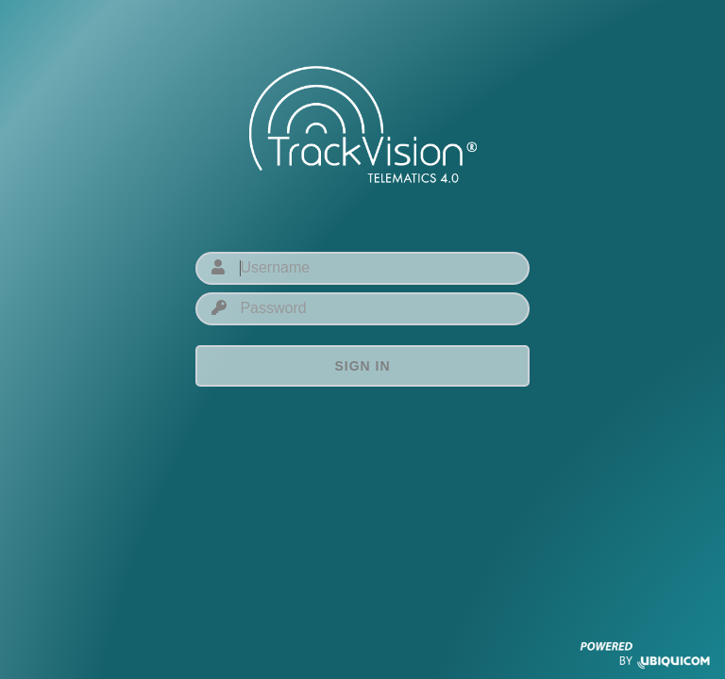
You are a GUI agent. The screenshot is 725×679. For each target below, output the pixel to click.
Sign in (362, 365)
